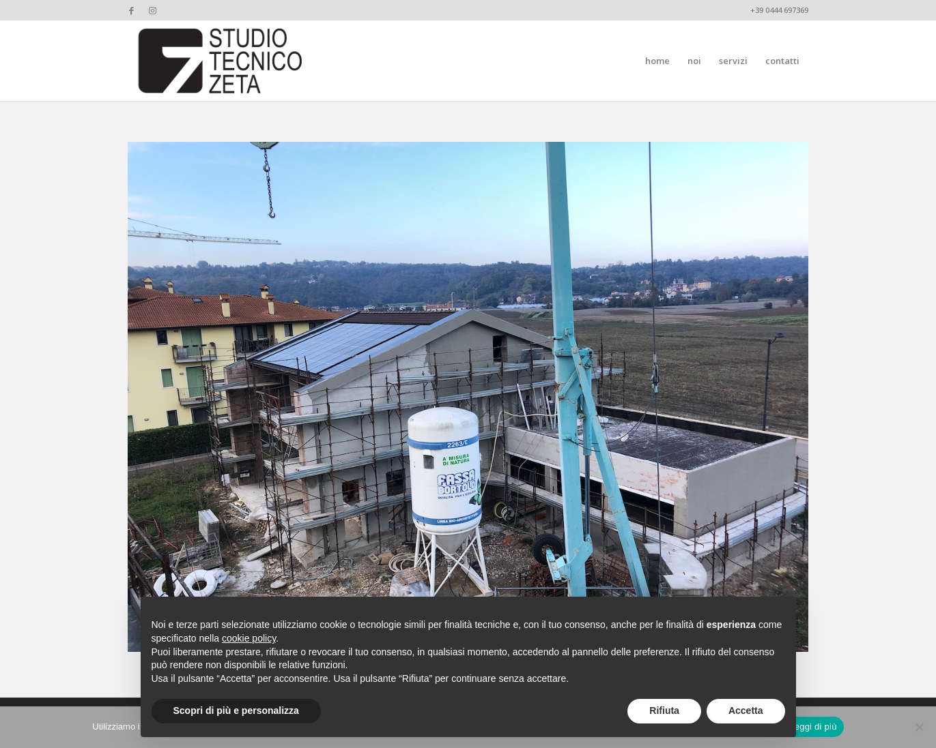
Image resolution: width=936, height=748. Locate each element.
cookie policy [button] (249, 638)
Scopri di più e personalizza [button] (236, 710)
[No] (919, 727)
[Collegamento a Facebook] (131, 10)
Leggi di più (813, 726)
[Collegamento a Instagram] (152, 10)
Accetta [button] (745, 710)
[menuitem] (657, 60)
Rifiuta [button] (664, 710)
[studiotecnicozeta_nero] (220, 60)
